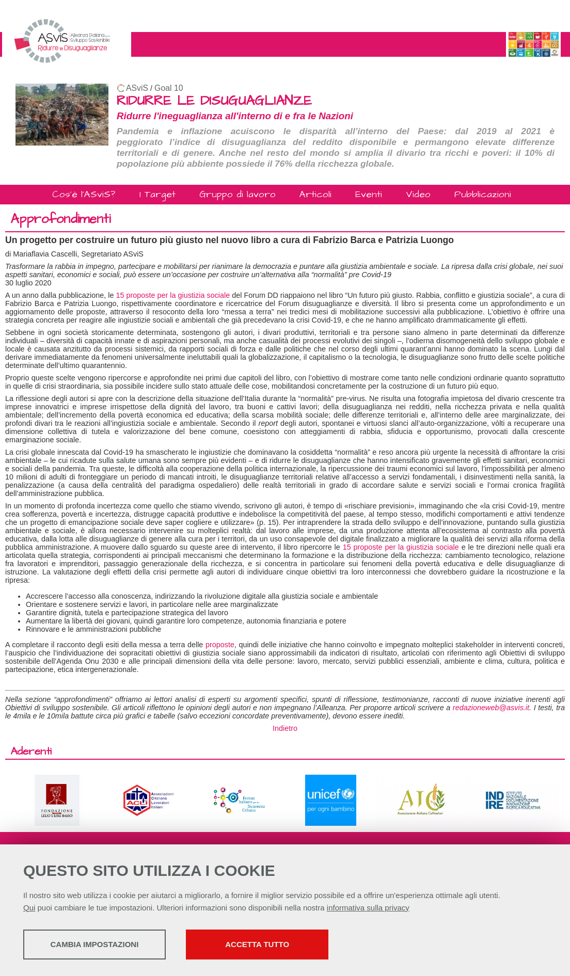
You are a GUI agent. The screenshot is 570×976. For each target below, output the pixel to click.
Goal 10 (168, 88)
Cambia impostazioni (104, 945)
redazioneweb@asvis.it (491, 707)
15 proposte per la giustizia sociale (173, 295)
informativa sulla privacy (368, 908)
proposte (219, 645)
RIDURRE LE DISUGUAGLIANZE (214, 100)
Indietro (285, 728)
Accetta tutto (291, 945)
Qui (29, 908)
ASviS (137, 88)
